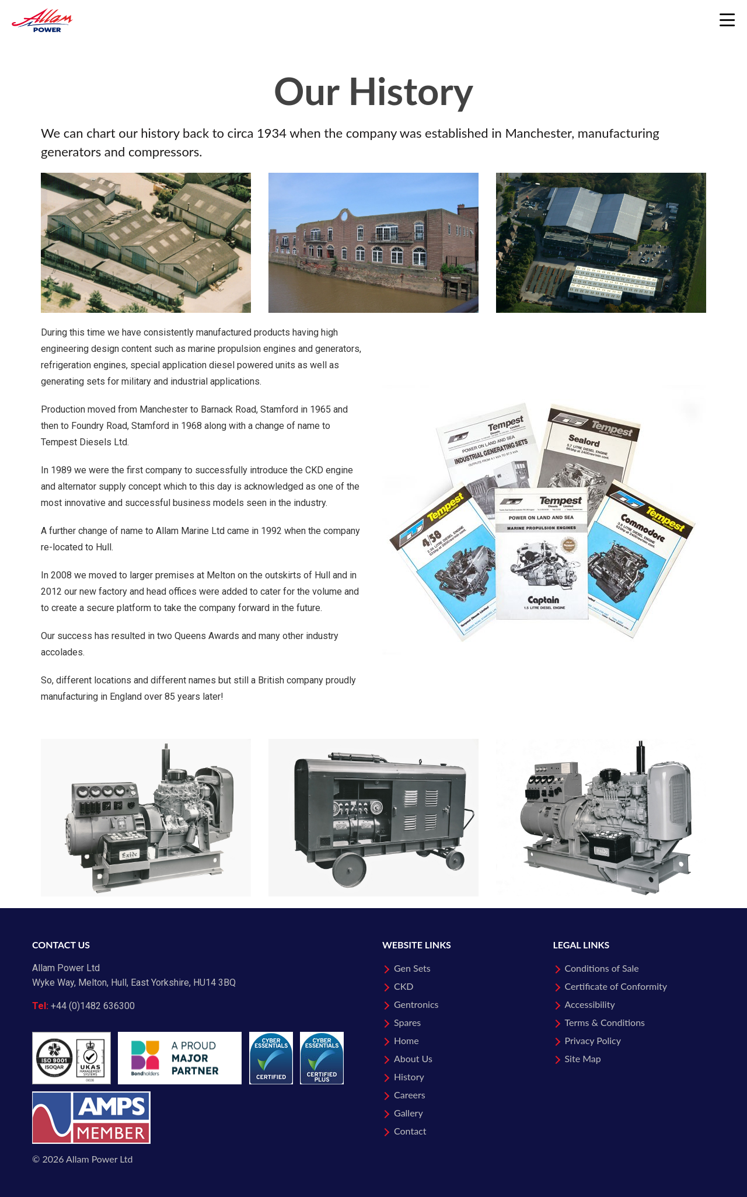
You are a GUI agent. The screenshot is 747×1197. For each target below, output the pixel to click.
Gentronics (416, 1004)
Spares (407, 1022)
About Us (413, 1058)
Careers (409, 1094)
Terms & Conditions (605, 1022)
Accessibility (590, 1004)
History (409, 1076)
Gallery (408, 1112)
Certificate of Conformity (616, 986)
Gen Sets (412, 967)
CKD (403, 986)
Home (406, 1040)
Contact (410, 1130)
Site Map (583, 1058)
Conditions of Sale (602, 967)
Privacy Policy (593, 1040)
